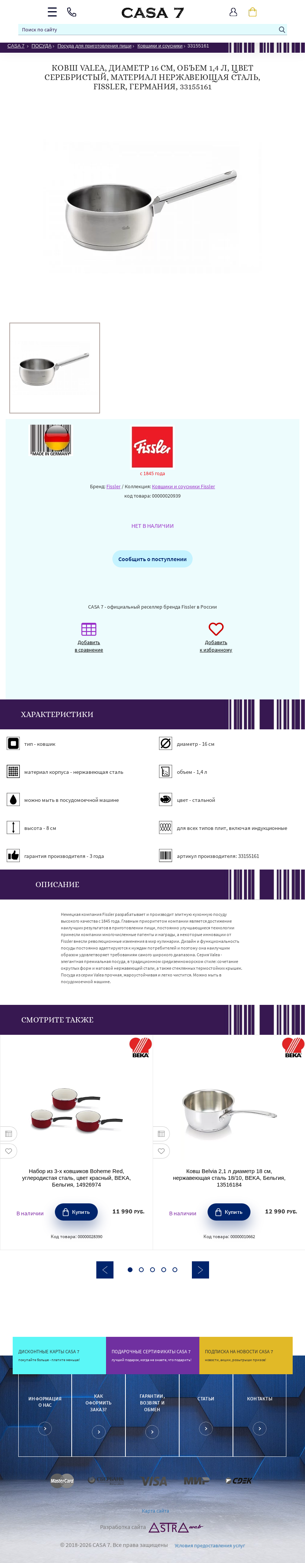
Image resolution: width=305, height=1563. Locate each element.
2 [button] (141, 1269)
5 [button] (174, 1269)
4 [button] (163, 1269)
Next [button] (200, 1270)
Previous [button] (104, 1270)
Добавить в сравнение (89, 641)
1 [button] (130, 1269)
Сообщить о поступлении (152, 559)
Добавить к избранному (216, 641)
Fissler (113, 486)
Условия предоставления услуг (210, 1545)
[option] (54, 368)
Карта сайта (155, 1510)
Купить (81, 1211)
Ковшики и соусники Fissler (183, 486)
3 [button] (152, 1269)
